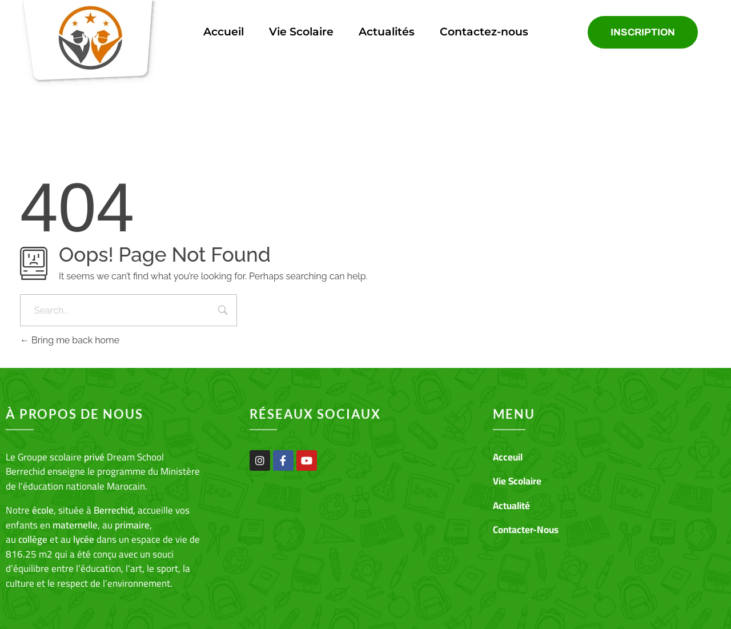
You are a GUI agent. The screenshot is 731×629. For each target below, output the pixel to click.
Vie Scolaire (301, 31)
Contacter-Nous (526, 529)
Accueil (223, 31)
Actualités (387, 31)
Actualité (511, 505)
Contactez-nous (484, 31)
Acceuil (508, 457)
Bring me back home (69, 340)
